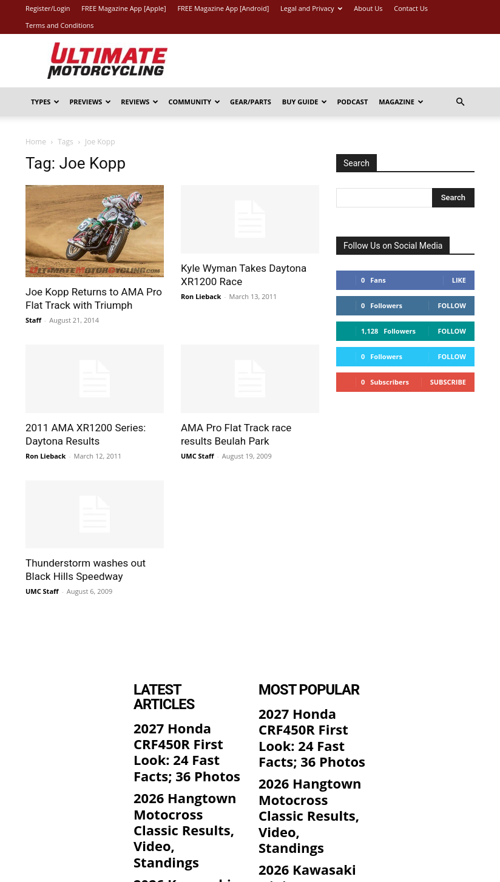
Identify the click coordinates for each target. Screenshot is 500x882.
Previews (90, 101)
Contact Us (411, 8)
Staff (33, 320)
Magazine (401, 101)
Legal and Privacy (311, 8)
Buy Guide (305, 101)
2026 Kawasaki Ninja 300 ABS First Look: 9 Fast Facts (183, 813)
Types (45, 101)
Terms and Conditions (59, 25)
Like (459, 279)
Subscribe (448, 381)
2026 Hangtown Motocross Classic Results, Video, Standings (176, 767)
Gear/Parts (250, 101)
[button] (460, 102)
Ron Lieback (201, 296)
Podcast (352, 101)
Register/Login (47, 8)
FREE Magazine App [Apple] (123, 8)
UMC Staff (197, 455)
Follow (451, 305)
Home (35, 141)
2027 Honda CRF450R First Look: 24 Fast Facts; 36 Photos (183, 720)
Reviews (139, 101)
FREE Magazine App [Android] (223, 8)
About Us (368, 8)
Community (194, 101)
